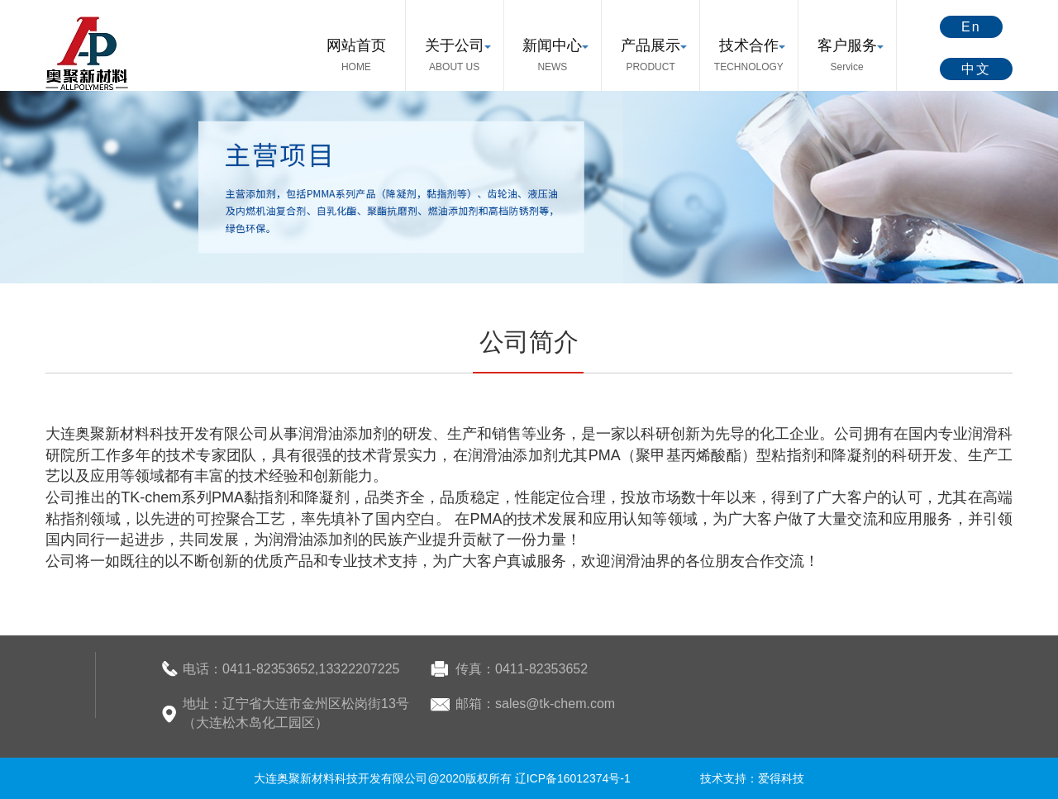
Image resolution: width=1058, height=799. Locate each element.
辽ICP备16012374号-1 (573, 778)
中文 (976, 69)
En (971, 27)
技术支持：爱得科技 (752, 778)
